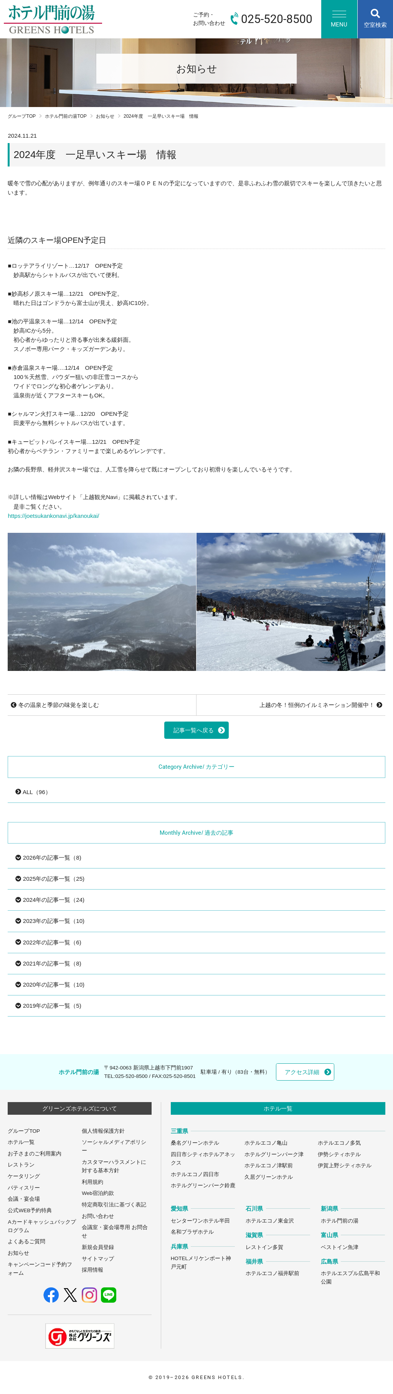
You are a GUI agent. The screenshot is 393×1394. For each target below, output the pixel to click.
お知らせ (105, 116)
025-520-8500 (131, 1076)
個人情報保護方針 (103, 1131)
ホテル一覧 (21, 1142)
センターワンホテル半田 (200, 1221)
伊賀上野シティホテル (345, 1165)
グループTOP (22, 116)
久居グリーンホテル (268, 1177)
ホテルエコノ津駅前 (268, 1165)
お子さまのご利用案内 (34, 1154)
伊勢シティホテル (339, 1154)
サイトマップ (98, 1259)
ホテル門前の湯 (339, 1221)
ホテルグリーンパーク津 (274, 1154)
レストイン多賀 (264, 1247)
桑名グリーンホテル (195, 1143)
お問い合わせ (98, 1216)
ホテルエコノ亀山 (265, 1143)
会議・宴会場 (24, 1199)
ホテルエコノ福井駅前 (272, 1273)
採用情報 (92, 1270)
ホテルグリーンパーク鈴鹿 (203, 1185)
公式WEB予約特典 (30, 1210)
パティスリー (24, 1188)
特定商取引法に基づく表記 (114, 1205)
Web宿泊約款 (98, 1193)
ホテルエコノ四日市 (195, 1174)
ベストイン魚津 (339, 1247)
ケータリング (24, 1176)
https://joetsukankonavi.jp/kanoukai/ (53, 515)
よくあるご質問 (26, 1241)
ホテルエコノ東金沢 (270, 1221)
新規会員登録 (98, 1247)
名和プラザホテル (192, 1232)
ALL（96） (33, 792)
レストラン (21, 1165)
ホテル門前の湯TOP (66, 116)
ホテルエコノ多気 (339, 1143)
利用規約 (92, 1182)
